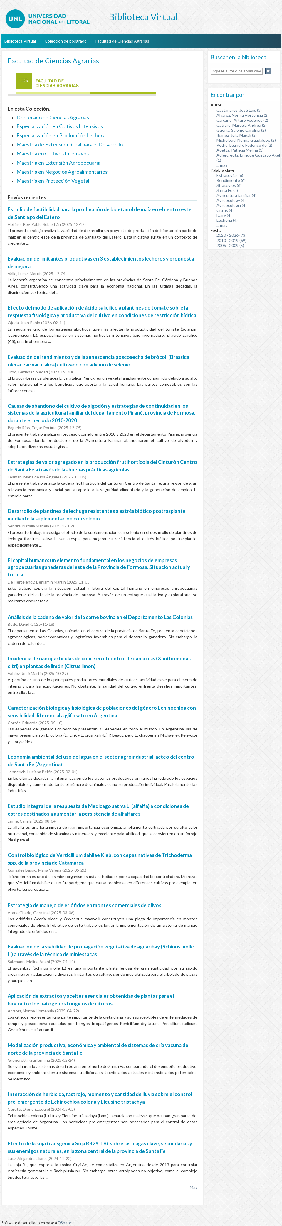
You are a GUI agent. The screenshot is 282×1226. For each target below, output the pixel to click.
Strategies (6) (228, 185)
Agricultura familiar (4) (236, 195)
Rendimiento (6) (231, 180)
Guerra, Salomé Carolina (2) (241, 130)
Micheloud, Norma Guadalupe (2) (246, 140)
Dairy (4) (223, 215)
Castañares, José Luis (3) (239, 110)
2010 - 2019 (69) (231, 240)
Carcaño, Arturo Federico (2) (242, 120)
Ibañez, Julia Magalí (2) (236, 135)
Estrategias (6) (229, 175)
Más (193, 1187)
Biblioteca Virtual (20, 40)
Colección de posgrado (66, 40)
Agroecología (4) (231, 205)
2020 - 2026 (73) (231, 235)
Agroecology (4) (231, 200)
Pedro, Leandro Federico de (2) (244, 145)
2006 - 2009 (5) (230, 245)
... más (221, 165)
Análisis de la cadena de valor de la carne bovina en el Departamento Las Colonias (100, 617)
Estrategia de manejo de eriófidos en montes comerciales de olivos (84, 905)
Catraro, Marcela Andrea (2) (241, 125)
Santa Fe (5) (227, 190)
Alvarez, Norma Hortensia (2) (242, 115)
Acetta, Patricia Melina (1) (239, 150)
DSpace (64, 1222)
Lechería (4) (227, 220)
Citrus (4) (225, 210)
